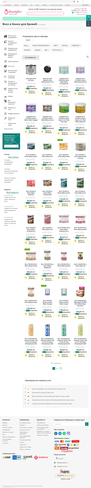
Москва (59, 459)
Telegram (60, 433)
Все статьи (13, 157)
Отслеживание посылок (7, 440)
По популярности (31, 57)
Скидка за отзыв (25, 430)
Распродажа (6, 430)
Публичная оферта (43, 425)
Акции (37, 5)
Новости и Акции (8, 432)
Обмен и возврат (25, 449)
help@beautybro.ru (62, 462)
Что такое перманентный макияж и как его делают (11, 171)
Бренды (5, 423)
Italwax (28, 40)
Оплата (22, 442)
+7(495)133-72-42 (62, 466)
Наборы (44, 5)
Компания (6, 420)
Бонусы (16, 5)
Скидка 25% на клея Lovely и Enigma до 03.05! (10, 199)
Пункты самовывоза (9, 437)
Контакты (5, 443)
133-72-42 (80, 12)
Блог (4, 434)
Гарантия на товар (25, 447)
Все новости (12, 192)
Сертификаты (41, 423)
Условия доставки (25, 440)
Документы (41, 420)
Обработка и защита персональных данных (44, 432)
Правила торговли (42, 435)
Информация (24, 420)
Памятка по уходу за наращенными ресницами (10, 180)
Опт (31, 5)
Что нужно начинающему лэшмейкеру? (8, 162)
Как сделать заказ (25, 423)
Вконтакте (55, 433)
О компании (7, 5)
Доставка (24, 5)
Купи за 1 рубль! (8, 427)
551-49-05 (79, 10)
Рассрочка (23, 444)
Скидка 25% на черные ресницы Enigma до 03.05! (11, 210)
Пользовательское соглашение (42, 428)
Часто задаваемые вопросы (25, 436)
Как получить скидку (56, 5)
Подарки (67, 5)
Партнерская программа (23, 432)
